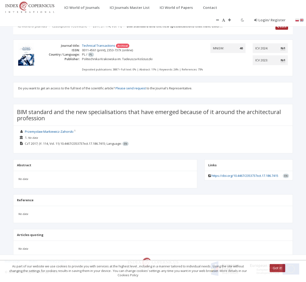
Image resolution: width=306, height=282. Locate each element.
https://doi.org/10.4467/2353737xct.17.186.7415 (245, 175)
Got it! (277, 268)
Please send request (130, 88)
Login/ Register (269, 19)
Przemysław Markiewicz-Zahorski (49, 131)
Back (282, 26)
